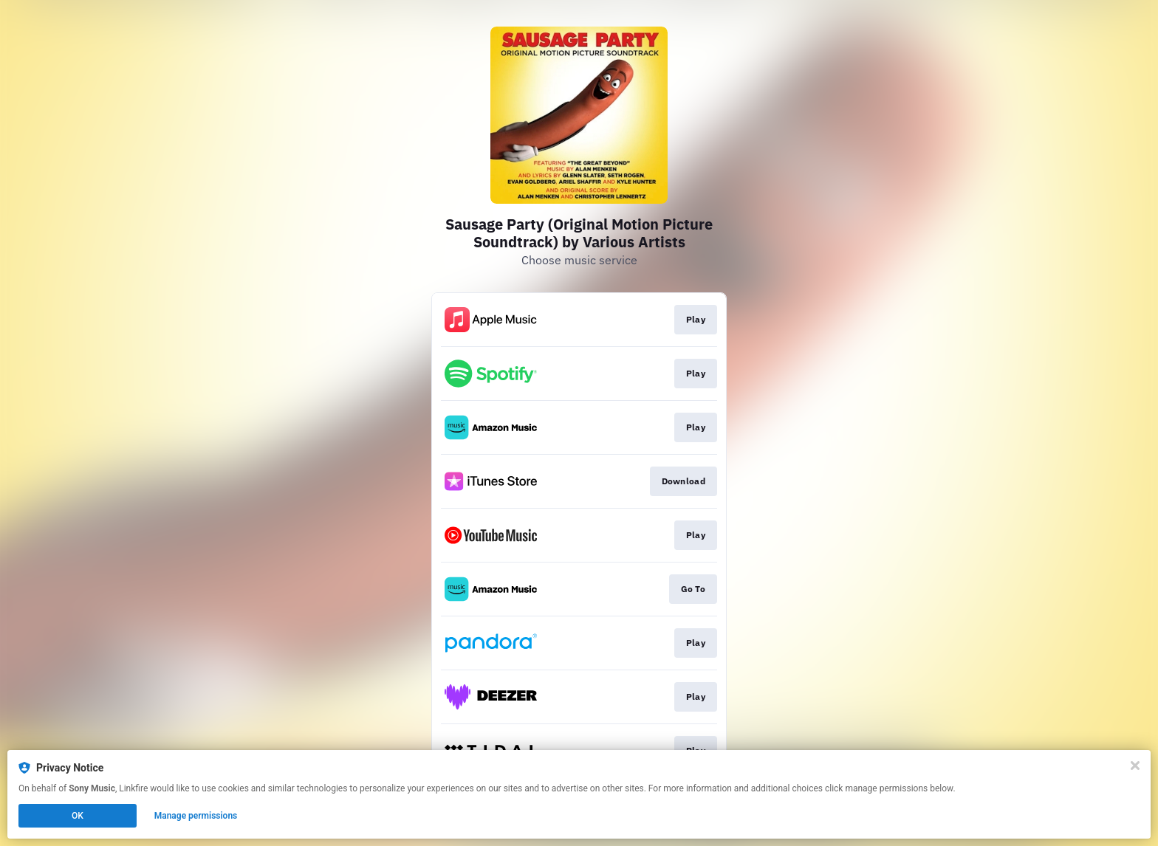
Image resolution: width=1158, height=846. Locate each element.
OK (77, 816)
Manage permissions (196, 816)
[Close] (1135, 765)
